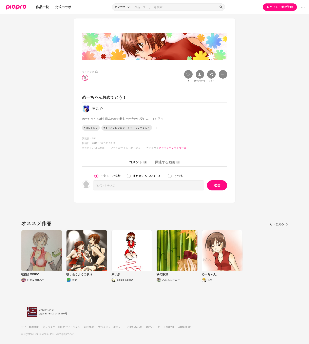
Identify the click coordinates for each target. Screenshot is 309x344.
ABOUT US (184, 327)
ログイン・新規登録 (280, 7)
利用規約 (89, 327)
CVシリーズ (153, 327)
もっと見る (279, 224)
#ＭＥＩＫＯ (91, 127)
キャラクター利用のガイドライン (61, 327)
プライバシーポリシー (110, 327)
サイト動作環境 (30, 327)
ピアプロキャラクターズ (172, 147)
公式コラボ (63, 7)
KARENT (169, 327)
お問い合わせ (134, 327)
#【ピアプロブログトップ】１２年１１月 (126, 127)
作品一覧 (42, 7)
